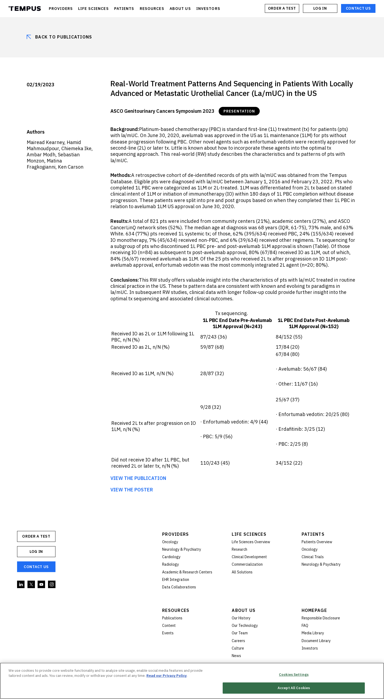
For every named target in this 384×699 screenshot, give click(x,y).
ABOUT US (180, 8)
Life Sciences (249, 534)
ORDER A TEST (282, 8)
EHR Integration (175, 579)
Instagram (52, 584)
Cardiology (171, 556)
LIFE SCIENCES (93, 8)
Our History (241, 618)
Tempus (25, 8)
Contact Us (358, 8)
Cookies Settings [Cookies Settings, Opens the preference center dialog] (294, 674)
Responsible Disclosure (321, 618)
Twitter (31, 584)
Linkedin (21, 584)
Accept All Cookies (294, 688)
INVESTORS (208, 8)
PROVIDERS (61, 8)
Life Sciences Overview (251, 541)
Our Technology (245, 625)
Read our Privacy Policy (166, 675)
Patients (313, 534)
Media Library (313, 633)
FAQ (305, 625)
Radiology (170, 564)
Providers (175, 534)
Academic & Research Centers (187, 572)
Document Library (316, 640)
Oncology (170, 541)
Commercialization (247, 564)
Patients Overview (317, 541)
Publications (172, 618)
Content (169, 625)
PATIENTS (124, 8)
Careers (238, 640)
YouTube (41, 584)
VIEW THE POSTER (131, 490)
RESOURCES (152, 8)
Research (239, 549)
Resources (176, 610)
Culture (238, 648)
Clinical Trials (313, 556)
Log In (320, 8)
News (236, 655)
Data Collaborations (179, 587)
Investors (310, 648)
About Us (243, 610)
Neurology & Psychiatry (181, 549)
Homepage (314, 610)
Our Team (240, 633)
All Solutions (242, 572)
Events (168, 633)
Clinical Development (249, 556)
